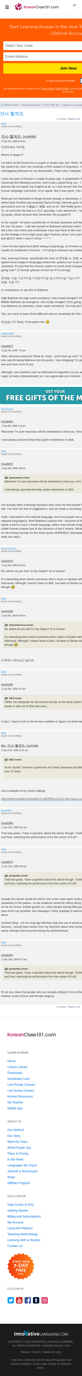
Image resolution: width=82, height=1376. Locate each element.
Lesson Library (17, 1067)
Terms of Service (60, 1364)
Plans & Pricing (17, 1153)
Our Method (15, 1130)
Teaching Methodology (22, 1234)
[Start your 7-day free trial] (20, 1266)
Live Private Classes (21, 1084)
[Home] (37, 10)
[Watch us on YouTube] (19, 1300)
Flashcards (14, 1073)
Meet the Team (17, 1141)
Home (11, 1061)
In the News (15, 1159)
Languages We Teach (22, 1165)
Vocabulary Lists (18, 1078)
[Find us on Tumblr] (36, 1300)
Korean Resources (20, 1096)
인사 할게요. (12, 113)
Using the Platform (20, 1228)
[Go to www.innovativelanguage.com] (41, 1333)
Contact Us (15, 1246)
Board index (12, 105)
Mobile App (15, 1108)
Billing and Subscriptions (24, 1216)
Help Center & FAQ (20, 1204)
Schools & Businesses (22, 1171)
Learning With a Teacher (24, 1240)
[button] (75, 7)
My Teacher (15, 1102)
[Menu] (7, 7)
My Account (15, 1222)
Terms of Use (47, 88)
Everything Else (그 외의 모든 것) (40, 105)
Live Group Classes (20, 1090)
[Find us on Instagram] (44, 1300)
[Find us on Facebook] (27, 1300)
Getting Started (17, 1210)
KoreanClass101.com (55, 1345)
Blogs (11, 1177)
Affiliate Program (18, 1183)
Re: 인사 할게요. (13, 745)
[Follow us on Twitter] (10, 1300)
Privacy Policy (62, 88)
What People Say (19, 1147)
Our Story (14, 1136)
